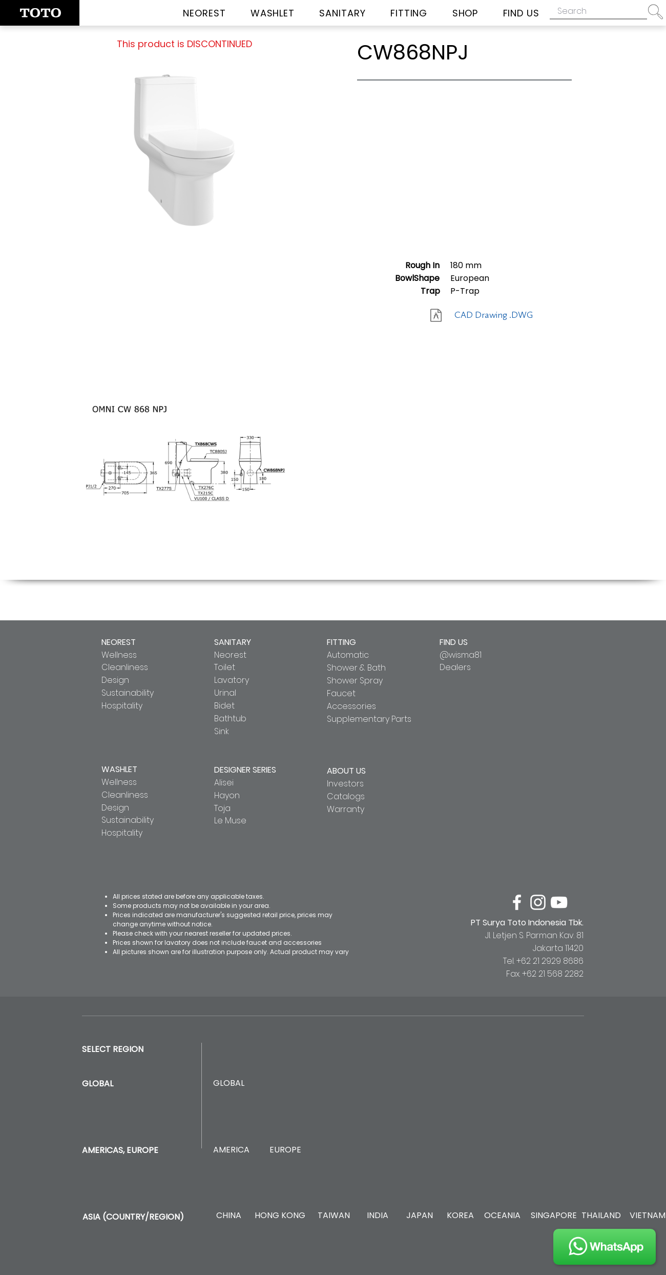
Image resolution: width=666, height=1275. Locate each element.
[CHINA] (228, 1215)
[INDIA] (377, 1215)
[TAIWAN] (333, 1215)
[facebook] (517, 902)
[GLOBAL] (228, 1083)
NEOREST (118, 642)
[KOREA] (460, 1215)
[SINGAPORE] (554, 1215)
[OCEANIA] (502, 1215)
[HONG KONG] (279, 1215)
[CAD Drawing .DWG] (493, 315)
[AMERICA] (231, 1150)
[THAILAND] (601, 1215)
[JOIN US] (604, 1247)
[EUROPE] (285, 1150)
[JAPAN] (419, 1215)
